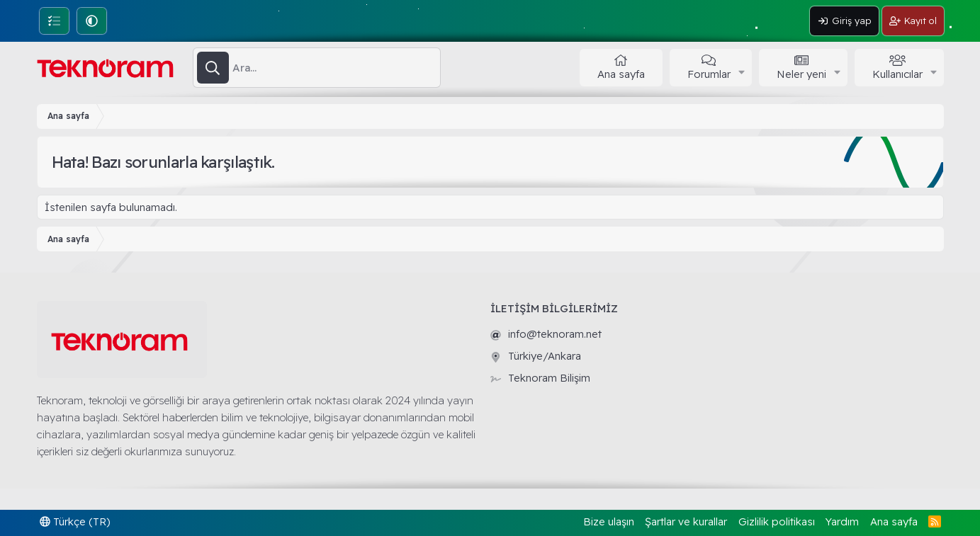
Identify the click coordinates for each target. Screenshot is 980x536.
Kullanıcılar (897, 74)
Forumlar (709, 74)
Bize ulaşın (608, 521)
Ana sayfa (621, 74)
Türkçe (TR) (75, 521)
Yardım (842, 521)
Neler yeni (801, 74)
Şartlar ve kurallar (686, 521)
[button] (92, 20)
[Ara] (336, 68)
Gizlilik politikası (776, 521)
